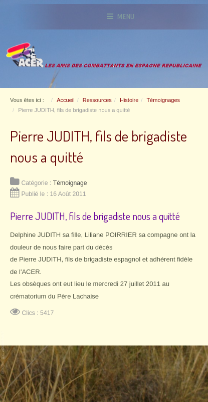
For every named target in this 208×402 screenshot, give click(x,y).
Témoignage (70, 183)
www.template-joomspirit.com (4, 352)
